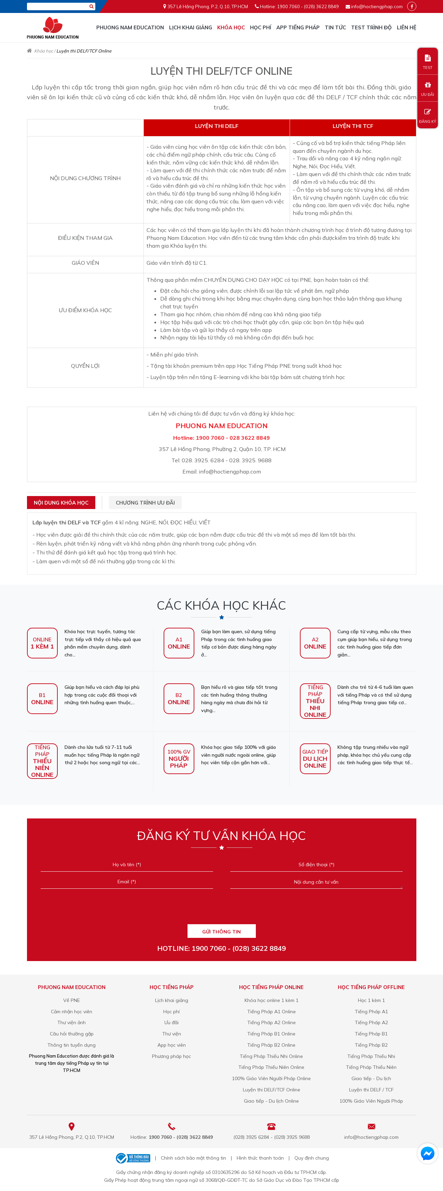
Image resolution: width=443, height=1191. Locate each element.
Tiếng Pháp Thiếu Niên (371, 1067)
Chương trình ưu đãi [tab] (145, 502)
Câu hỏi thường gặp (72, 1034)
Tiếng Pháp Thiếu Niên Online (271, 1067)
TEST (427, 62)
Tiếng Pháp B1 (371, 1034)
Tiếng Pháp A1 (371, 1011)
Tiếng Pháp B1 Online (271, 1034)
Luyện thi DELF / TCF (371, 1090)
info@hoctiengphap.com (377, 6)
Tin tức (335, 27)
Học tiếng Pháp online (271, 987)
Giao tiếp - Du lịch (371, 1078)
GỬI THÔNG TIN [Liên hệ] (221, 932)
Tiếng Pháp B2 (371, 1045)
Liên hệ (406, 27)
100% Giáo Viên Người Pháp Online (271, 1078)
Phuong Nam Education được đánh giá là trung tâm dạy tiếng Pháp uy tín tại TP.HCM (71, 1063)
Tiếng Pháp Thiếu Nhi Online (271, 1056)
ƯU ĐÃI (427, 89)
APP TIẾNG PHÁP (298, 27)
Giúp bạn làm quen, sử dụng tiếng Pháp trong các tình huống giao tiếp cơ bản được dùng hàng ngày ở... (220, 643)
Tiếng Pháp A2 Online (271, 1022)
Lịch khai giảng (190, 27)
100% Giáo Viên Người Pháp (371, 1101)
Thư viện (171, 1034)
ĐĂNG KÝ (427, 116)
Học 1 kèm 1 (371, 1000)
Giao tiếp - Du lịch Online (271, 1101)
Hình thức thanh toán (260, 1158)
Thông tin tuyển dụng (71, 1045)
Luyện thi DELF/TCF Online (271, 1090)
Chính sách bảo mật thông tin (193, 1158)
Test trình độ (371, 27)
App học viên (171, 1045)
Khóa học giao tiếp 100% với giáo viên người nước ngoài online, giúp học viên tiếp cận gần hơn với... (220, 755)
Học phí (260, 27)
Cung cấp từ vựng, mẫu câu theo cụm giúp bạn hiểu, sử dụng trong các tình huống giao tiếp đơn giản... (356, 643)
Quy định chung (311, 1158)
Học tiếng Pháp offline (371, 987)
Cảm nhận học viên (71, 1011)
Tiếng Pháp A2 (371, 1022)
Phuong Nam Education (130, 27)
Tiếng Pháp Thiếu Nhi (371, 1056)
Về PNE (71, 1000)
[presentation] (221, 908)
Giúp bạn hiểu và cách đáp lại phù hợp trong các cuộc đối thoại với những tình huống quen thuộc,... (83, 695)
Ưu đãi (171, 1022)
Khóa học (231, 27)
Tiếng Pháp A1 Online (271, 1011)
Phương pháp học (171, 1056)
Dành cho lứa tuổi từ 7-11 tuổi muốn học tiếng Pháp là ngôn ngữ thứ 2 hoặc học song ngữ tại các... (83, 755)
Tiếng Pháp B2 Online (271, 1045)
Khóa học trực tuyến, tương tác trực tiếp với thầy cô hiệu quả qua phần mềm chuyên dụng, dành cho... (84, 643)
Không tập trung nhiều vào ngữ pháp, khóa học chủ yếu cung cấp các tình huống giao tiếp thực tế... (356, 755)
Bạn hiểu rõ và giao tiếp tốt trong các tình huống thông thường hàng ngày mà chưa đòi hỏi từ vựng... (220, 698)
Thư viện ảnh (71, 1022)
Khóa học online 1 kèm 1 (272, 1000)
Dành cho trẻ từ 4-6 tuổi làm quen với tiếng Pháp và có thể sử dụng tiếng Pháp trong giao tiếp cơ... (356, 695)
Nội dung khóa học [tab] (61, 502)
